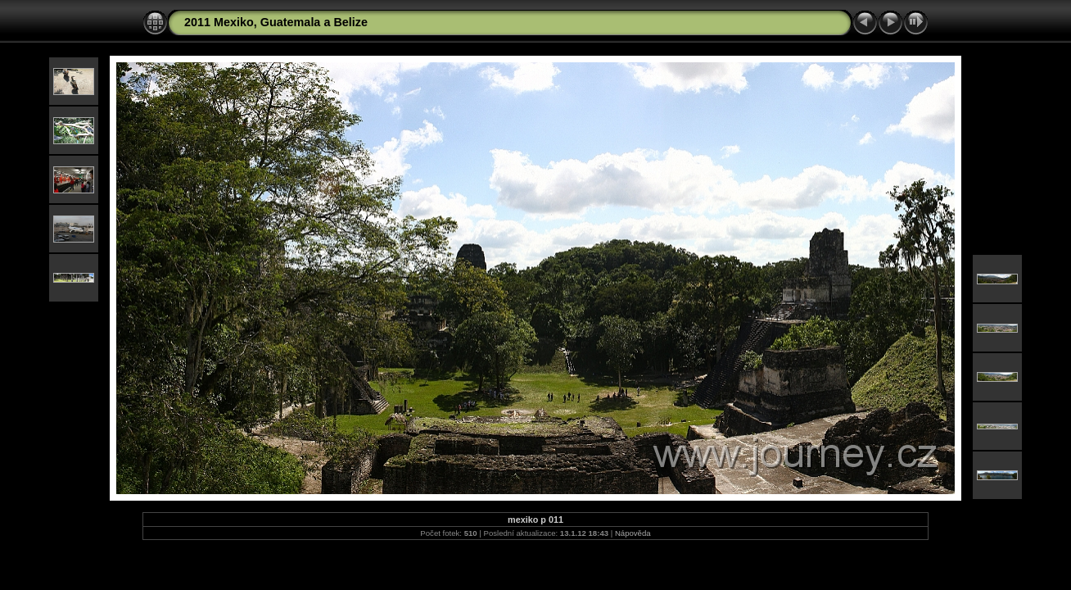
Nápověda (633, 533)
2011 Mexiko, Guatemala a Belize (276, 22)
